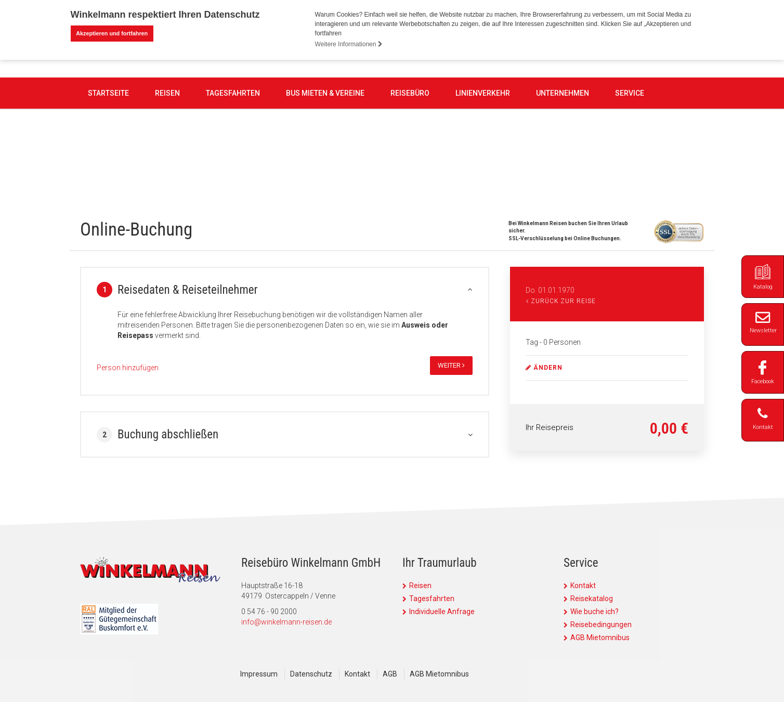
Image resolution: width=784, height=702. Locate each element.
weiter (451, 365)
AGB (390, 673)
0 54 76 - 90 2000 (339, 93)
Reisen (167, 152)
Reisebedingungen (601, 624)
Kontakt (583, 585)
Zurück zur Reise (561, 300)
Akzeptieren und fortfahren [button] (112, 33)
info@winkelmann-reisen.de (286, 621)
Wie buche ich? (594, 611)
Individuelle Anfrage (442, 611)
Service (629, 152)
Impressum (259, 673)
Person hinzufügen (128, 367)
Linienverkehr (482, 152)
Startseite (108, 152)
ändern (544, 367)
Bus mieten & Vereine (325, 152)
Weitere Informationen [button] (349, 44)
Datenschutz (311, 673)
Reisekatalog (591, 598)
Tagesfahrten (233, 152)
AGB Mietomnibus (600, 637)
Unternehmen (562, 152)
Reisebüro (409, 152)
